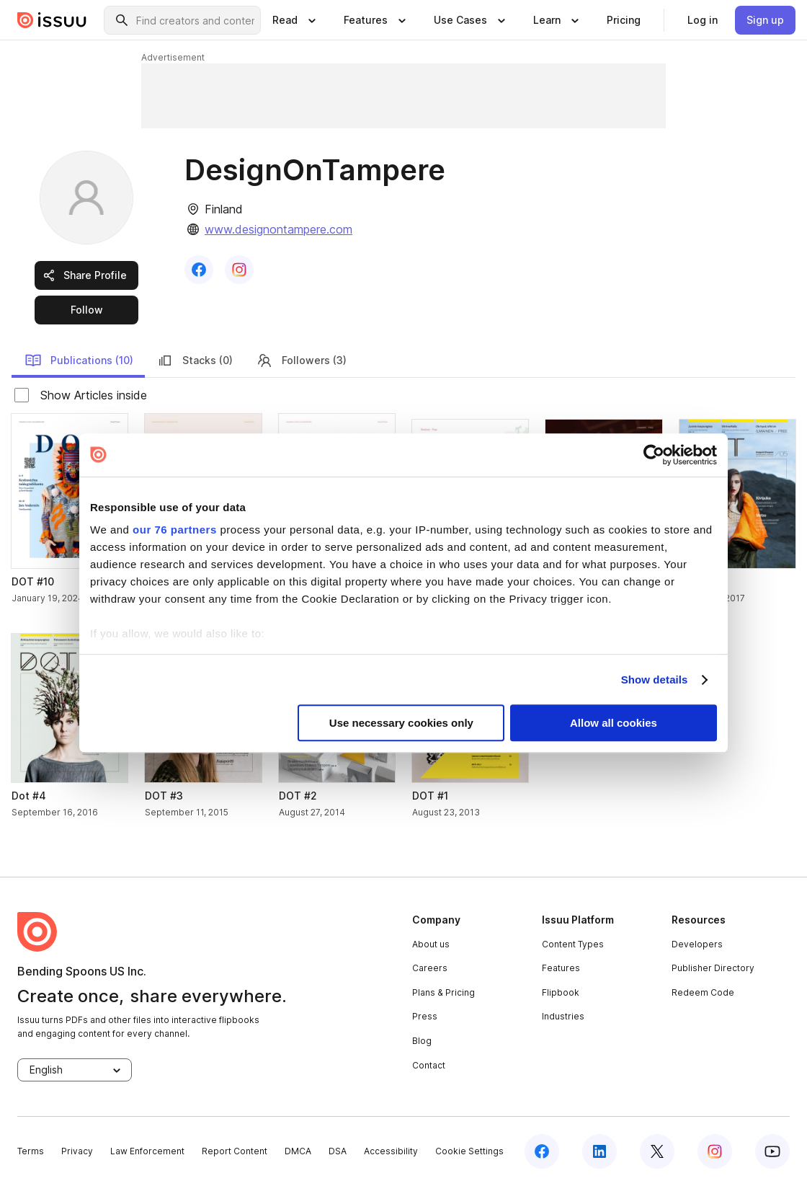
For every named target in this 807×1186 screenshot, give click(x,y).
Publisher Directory (713, 967)
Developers (697, 944)
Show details (654, 679)
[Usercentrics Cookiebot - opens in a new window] (654, 455)
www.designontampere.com (278, 229)
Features (561, 967)
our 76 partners (175, 529)
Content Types (573, 944)
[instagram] (714, 1151)
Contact (428, 1065)
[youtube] (772, 1151)
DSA (338, 1151)
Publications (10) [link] (78, 360)
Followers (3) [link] (301, 360)
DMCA (298, 1151)
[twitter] (657, 1151)
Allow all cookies (613, 723)
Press (424, 1016)
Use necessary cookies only (401, 723)
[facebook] (542, 1151)
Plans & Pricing (443, 992)
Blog (422, 1040)
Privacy (77, 1151)
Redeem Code (703, 992)
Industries (563, 1016)
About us (431, 944)
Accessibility (391, 1151)
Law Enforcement (147, 1151)
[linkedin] (599, 1151)
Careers (429, 967)
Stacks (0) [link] (194, 360)
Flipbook (560, 992)
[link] (623, 20)
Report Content (234, 1151)
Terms (30, 1151)
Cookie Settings (469, 1151)
